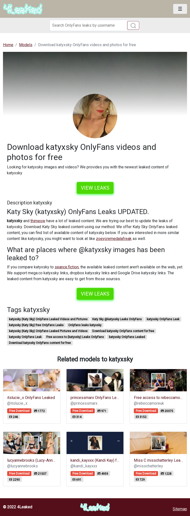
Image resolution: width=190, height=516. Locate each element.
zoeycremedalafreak (114, 238)
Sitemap (180, 509)
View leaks (95, 188)
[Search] (95, 25)
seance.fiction (67, 267)
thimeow (37, 220)
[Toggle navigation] (180, 9)
